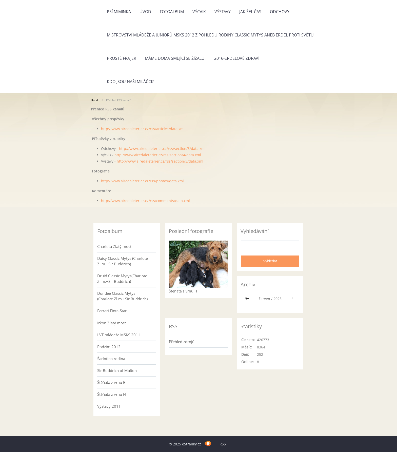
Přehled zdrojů (181, 341)
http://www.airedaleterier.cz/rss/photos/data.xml (142, 181)
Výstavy (222, 11)
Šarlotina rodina (111, 358)
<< (248, 298)
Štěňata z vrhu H (111, 394)
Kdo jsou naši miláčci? (130, 81)
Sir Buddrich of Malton (117, 370)
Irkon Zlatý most (111, 322)
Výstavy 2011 (109, 406)
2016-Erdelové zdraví (236, 58)
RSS (223, 444)
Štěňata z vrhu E (111, 382)
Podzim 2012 (109, 346)
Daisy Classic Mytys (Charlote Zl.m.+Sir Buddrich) (122, 261)
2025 (277, 298)
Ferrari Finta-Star (112, 310)
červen (264, 298)
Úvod (145, 11)
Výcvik (199, 11)
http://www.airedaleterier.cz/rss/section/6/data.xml (162, 148)
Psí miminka (119, 11)
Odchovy (279, 11)
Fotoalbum (172, 11)
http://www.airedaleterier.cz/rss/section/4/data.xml (157, 154)
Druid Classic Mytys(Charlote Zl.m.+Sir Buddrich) (122, 278)
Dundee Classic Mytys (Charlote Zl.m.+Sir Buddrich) (122, 296)
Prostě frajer (121, 58)
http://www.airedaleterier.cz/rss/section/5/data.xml (160, 161)
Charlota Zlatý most (114, 246)
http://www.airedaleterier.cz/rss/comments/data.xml (145, 200)
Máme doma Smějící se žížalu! (175, 58)
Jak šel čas (250, 11)
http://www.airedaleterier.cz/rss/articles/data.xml (143, 128)
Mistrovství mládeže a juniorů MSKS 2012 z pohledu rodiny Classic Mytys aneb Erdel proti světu (210, 35)
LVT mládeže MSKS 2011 (118, 334)
